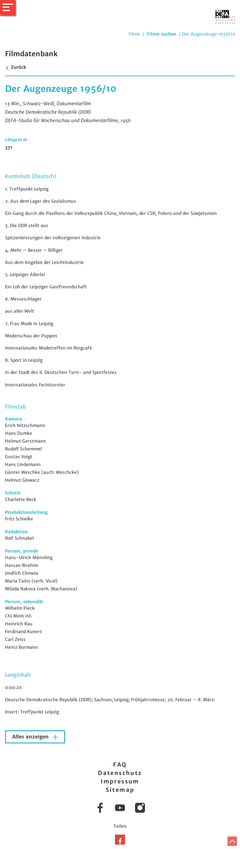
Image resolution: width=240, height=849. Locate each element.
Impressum (120, 781)
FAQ (120, 764)
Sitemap (120, 789)
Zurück (15, 67)
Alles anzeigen (31, 736)
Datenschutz (120, 773)
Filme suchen (161, 34)
